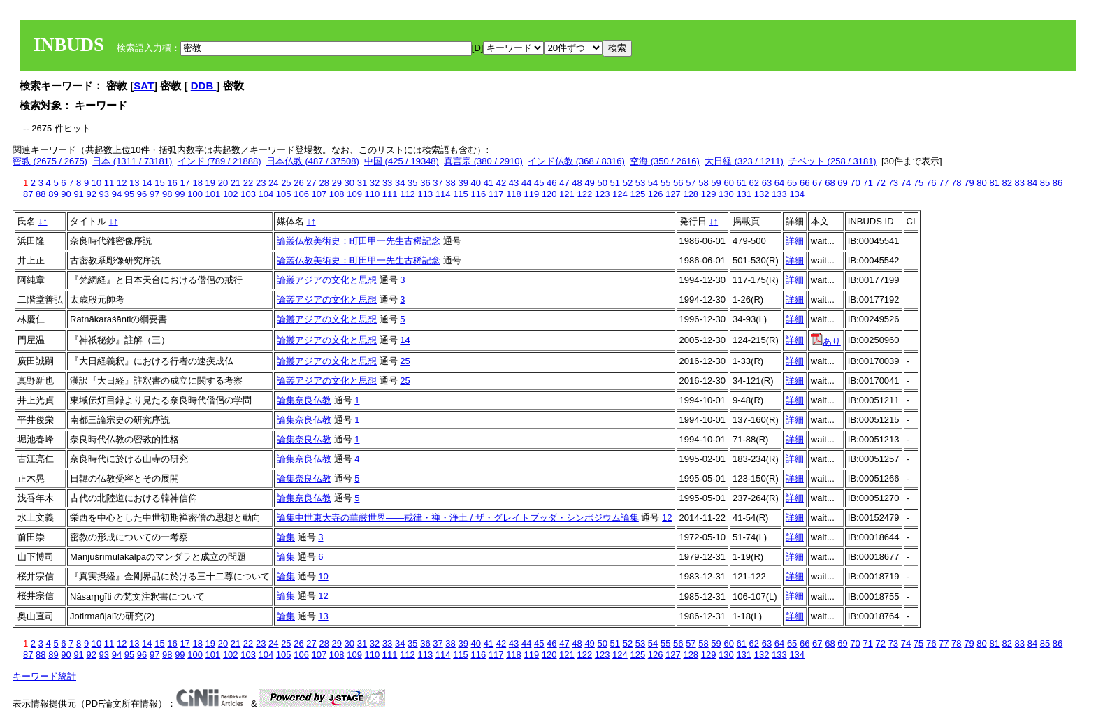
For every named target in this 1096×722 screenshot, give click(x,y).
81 (994, 183)
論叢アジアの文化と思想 (327, 280)
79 (969, 183)
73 (893, 183)
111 (390, 194)
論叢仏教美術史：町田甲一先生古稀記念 (358, 241)
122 (584, 194)
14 (147, 183)
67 (817, 183)
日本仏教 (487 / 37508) (312, 161)
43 (514, 183)
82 (1006, 183)
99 (180, 194)
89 (53, 194)
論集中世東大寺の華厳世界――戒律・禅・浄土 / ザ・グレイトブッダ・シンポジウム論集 (458, 517)
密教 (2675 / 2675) (50, 161)
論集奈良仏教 (304, 400)
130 (726, 194)
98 (167, 194)
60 (728, 183)
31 (362, 183)
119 (531, 194)
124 (620, 194)
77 (944, 183)
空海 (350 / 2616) (665, 161)
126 (655, 194)
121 (567, 194)
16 (172, 183)
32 (375, 183)
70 (855, 183)
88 (40, 194)
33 (387, 183)
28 (324, 183)
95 (129, 194)
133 (779, 194)
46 (551, 183)
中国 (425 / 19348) (401, 161)
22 (248, 183)
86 (1057, 183)
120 (549, 194)
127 (673, 194)
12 (122, 183)
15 (159, 183)
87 (28, 194)
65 (792, 183)
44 (526, 183)
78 (956, 183)
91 (78, 194)
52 (628, 183)
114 (443, 194)
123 (602, 194)
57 (690, 183)
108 (337, 194)
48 (577, 183)
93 (104, 194)
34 (400, 183)
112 (407, 194)
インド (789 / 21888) (219, 161)
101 (213, 194)
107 (319, 194)
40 (476, 183)
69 (842, 183)
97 (154, 194)
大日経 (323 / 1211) (744, 161)
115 (460, 194)
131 (743, 194)
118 (513, 194)
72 (881, 183)
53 (640, 183)
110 (372, 194)
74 (906, 183)
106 (301, 194)
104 (266, 194)
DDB (204, 86)
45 (539, 183)
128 (690, 194)
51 (615, 183)
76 (931, 183)
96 (142, 194)
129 (708, 194)
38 (450, 183)
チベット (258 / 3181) (832, 161)
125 (637, 194)
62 (754, 183)
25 (286, 183)
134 (797, 194)
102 (230, 194)
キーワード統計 (44, 676)
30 (349, 183)
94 (117, 194)
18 (197, 183)
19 (210, 183)
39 (463, 183)
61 (742, 183)
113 (425, 194)
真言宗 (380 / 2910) (483, 161)
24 (273, 183)
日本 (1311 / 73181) (132, 161)
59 (716, 183)
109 (354, 194)
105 (283, 194)
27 (311, 183)
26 (298, 183)
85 (1045, 183)
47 (564, 183)
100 (195, 194)
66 (804, 183)
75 (918, 183)
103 (248, 194)
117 (496, 194)
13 (134, 183)
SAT (144, 86)
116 (478, 194)
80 (981, 183)
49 (589, 183)
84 (1032, 183)
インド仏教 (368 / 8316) (576, 161)
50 (602, 183)
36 (425, 183)
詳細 (795, 241)
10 (96, 183)
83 (1020, 183)
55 (665, 183)
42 (501, 183)
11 (109, 183)
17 (184, 183)
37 (437, 183)
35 (412, 183)
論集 (286, 537)
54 (653, 183)
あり (826, 341)
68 (830, 183)
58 (703, 183)
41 (488, 183)
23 (261, 183)
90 (66, 194)
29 (337, 183)
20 (223, 183)
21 (235, 183)
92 (91, 194)
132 (762, 194)
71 (867, 183)
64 (779, 183)
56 (678, 183)
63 (767, 183)
